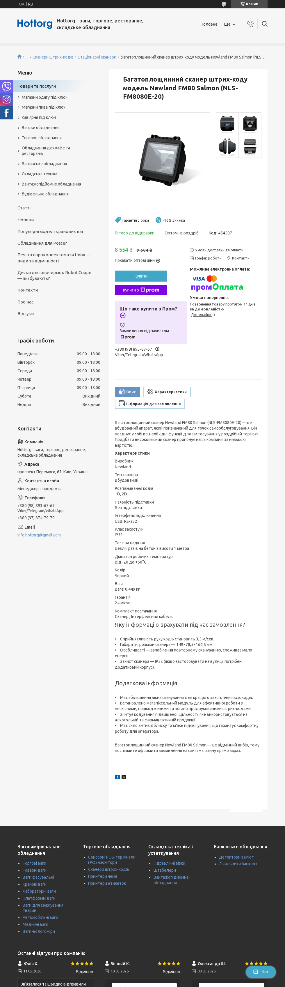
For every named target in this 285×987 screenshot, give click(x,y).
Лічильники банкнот (238, 863)
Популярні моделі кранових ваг (50, 231)
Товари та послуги (36, 86)
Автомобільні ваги (40, 917)
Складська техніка (39, 174)
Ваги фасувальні (38, 877)
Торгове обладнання (42, 137)
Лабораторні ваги (39, 891)
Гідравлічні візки (169, 863)
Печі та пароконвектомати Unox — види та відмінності (53, 257)
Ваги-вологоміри (39, 931)
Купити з (141, 290)
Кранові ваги (35, 884)
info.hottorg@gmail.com (39, 535)
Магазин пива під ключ (43, 107)
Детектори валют (236, 857)
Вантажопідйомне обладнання (51, 184)
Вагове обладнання (40, 127)
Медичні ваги (35, 924)
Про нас (25, 301)
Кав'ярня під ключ (39, 117)
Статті (24, 207)
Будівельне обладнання (45, 194)
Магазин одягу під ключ (44, 97)
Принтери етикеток (107, 883)
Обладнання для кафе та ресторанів (46, 151)
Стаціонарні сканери (97, 57)
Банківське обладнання (44, 163)
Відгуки (25, 313)
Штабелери (165, 870)
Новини (25, 219)
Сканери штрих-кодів (53, 57)
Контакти (27, 289)
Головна (209, 24)
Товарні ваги (35, 870)
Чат (261, 971)
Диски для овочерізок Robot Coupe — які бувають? (54, 275)
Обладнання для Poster (42, 243)
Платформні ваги (39, 898)
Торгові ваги (34, 863)
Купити (141, 276)
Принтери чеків (102, 876)
